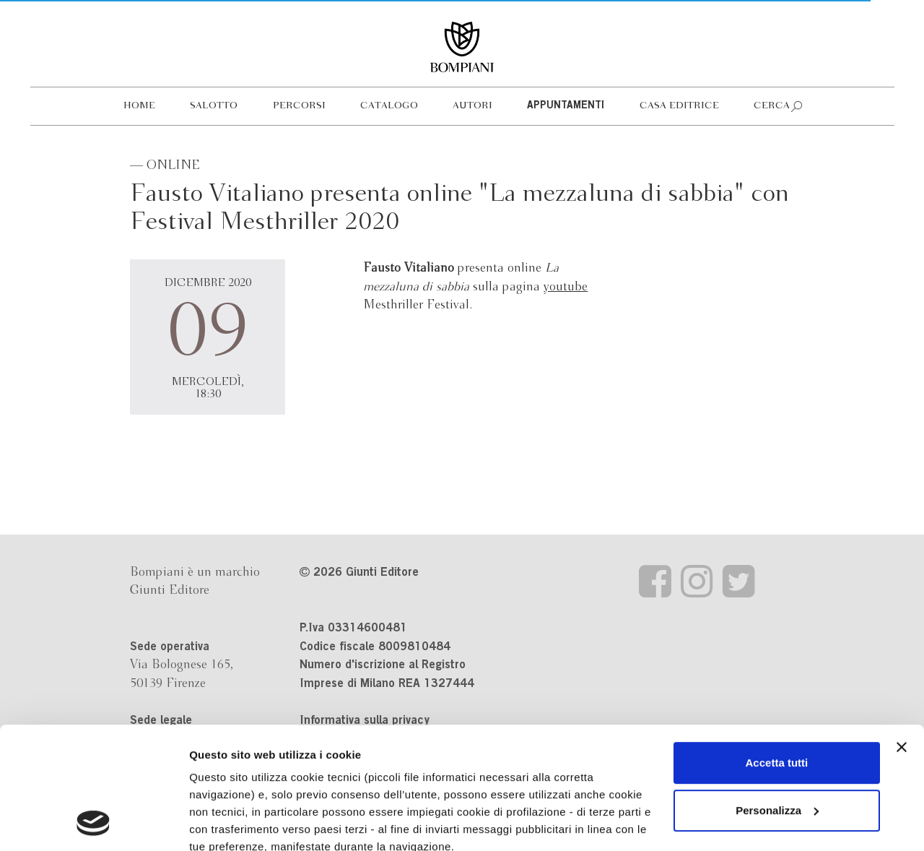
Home (139, 106)
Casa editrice (679, 106)
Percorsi (299, 106)
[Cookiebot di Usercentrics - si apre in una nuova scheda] (93, 823)
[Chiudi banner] (902, 633)
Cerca (772, 106)
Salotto (213, 106)
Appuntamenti (565, 106)
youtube (566, 287)
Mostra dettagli (228, 822)
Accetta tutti (777, 648)
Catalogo (389, 106)
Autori (472, 106)
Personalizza (777, 696)
